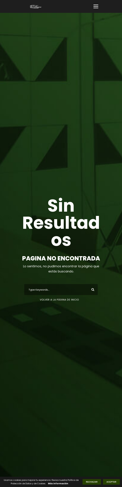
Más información (58, 483)
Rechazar (92, 482)
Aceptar (111, 482)
